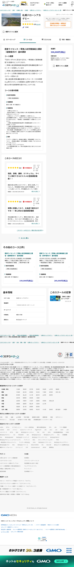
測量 (51, 417)
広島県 (38, 403)
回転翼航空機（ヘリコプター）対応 (43, 419)
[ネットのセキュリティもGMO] (37, 561)
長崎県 (31, 409)
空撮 (12, 417)
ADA (28, 435)
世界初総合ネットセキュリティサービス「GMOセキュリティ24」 (17, 525)
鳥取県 (18, 403)
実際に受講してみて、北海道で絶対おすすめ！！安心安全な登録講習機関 (23, 209)
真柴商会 (51, 447)
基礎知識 (45, 417)
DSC (43, 432)
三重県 (38, 398)
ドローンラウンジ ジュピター (45, 440)
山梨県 (44, 395)
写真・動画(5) (64, 40)
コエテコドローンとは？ (34, 4)
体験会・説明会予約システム (7, 468)
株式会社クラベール (23, 445)
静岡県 (24, 398)
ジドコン (15, 430)
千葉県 (44, 392)
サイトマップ (27, 468)
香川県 (24, 406)
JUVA (34, 442)
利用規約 (26, 458)
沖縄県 (65, 409)
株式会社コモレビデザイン (61, 442)
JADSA (44, 447)
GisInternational (35, 447)
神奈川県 (58, 392)
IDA (42, 445)
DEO (8, 430)
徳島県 (18, 406)
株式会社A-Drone (36, 435)
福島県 (57, 389)
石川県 (31, 395)
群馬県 (31, 392)
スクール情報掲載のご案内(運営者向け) (10, 466)
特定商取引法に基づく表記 (31, 463)
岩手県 (31, 389)
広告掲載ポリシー (29, 471)
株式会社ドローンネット (27, 432)
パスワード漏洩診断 (41, 525)
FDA (58, 435)
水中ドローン (59, 417)
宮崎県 (51, 409)
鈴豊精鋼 (64, 435)
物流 (6, 417)
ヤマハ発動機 (63, 427)
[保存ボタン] (10, 32)
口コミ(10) (46, 40)
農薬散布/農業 (36, 417)
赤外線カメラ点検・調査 (24, 419)
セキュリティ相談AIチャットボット (10, 527)
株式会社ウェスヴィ (49, 435)
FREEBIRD (21, 435)
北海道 (18, 389)
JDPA (49, 432)
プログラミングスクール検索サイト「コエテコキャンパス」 (15, 483)
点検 (1, 417)
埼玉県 (38, 392)
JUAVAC (2, 430)
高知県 (38, 406)
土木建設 (18, 417)
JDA (45, 430)
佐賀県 (24, 409)
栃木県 (24, 392)
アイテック (27, 440)
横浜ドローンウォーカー (6, 447)
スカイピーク (3, 432)
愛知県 (31, 398)
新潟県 (18, 395)
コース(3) (28, 40)
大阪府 (31, 401)
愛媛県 (31, 406)
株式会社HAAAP (9, 437)
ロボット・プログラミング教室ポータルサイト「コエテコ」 (15, 481)
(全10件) (38, 24)
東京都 (51, 392)
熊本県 (38, 409)
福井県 (38, 395)
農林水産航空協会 (41, 427)
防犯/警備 (26, 417)
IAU (14, 435)
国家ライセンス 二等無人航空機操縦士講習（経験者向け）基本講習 (19, 254)
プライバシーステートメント (31, 460)
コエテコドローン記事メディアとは (9, 463)
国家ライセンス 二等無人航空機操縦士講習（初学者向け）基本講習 (53, 254)
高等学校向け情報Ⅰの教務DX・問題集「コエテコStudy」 (15, 494)
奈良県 (44, 401)
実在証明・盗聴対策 (6, 529)
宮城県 (38, 389)
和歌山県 (51, 401)
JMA (55, 427)
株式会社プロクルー (5, 435)
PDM (57, 440)
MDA (34, 440)
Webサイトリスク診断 (53, 525)
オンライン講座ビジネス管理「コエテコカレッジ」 (13, 491)
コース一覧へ (25, 238)
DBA (17, 432)
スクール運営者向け (62, 4)
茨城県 (18, 392)
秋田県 (44, 389)
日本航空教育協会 (58, 432)
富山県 (24, 395)
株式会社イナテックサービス (39, 437)
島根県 (24, 403)
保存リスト (72, 3)
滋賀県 (18, 401)
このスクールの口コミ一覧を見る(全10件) (29, 230)
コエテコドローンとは (5, 460)
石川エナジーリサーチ (26, 430)
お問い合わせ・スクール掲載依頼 (8, 458)
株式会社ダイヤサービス (45, 442)
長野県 (51, 395)
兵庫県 (38, 401)
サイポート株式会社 (24, 442)
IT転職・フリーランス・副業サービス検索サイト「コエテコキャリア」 (18, 486)
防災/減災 (12, 419)
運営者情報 (3, 471)
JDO (67, 430)
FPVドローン (3, 419)
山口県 (44, 403)
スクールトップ (9, 40)
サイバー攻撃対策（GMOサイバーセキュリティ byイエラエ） (28, 529)
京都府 (24, 401)
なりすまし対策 (5, 532)
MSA (13, 445)
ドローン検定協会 (29, 427)
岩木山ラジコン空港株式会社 (61, 445)
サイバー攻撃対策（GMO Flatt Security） (56, 529)
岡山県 (31, 403)
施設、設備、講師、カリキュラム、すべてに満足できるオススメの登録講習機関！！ (23, 176)
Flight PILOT (38, 430)
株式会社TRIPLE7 (54, 437)
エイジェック (19, 447)
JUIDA (1, 427)
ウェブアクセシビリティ (30, 466)
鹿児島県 (58, 409)
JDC (56, 430)
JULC (51, 430)
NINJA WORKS (35, 445)
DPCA (7, 427)
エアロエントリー (16, 427)
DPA (50, 427)
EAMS (67, 432)
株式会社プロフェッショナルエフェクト (10, 440)
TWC (38, 432)
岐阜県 (18, 398)
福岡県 (18, 409)
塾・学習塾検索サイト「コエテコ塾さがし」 (11, 489)
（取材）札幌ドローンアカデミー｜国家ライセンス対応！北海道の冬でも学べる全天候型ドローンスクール (66, 298)
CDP (27, 447)
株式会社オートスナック (22, 437)
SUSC (62, 430)
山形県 (51, 389)
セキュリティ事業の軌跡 (17, 531)
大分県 (44, 409)
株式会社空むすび (4, 445)
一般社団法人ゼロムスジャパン (8, 442)
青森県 (24, 389)
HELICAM (48, 445)
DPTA (11, 432)
